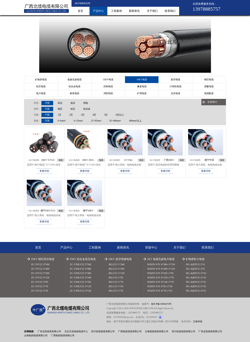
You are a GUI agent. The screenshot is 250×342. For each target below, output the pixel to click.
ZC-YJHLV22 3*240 (80, 277)
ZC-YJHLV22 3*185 (80, 282)
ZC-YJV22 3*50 (39, 290)
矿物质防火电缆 (195, 259)
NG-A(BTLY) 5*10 (196, 273)
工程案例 (116, 10)
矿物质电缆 (41, 79)
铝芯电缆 (41, 86)
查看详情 (44, 171)
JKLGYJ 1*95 (116, 277)
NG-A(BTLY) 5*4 (195, 264)
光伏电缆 (175, 93)
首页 (80, 10)
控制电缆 (108, 86)
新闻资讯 (134, 10)
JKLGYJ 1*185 (116, 268)
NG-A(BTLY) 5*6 (195, 268)
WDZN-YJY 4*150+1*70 (160, 277)
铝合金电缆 (74, 86)
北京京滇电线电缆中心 (76, 331)
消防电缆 (108, 93)
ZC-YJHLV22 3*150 (80, 286)
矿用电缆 (142, 93)
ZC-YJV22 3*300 (40, 273)
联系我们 (170, 10)
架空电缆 (175, 79)
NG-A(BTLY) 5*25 (196, 282)
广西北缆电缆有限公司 (46, 6)
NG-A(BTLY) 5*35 (196, 286)
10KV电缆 (142, 79)
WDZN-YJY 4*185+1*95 (160, 273)
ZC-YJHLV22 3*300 (80, 273)
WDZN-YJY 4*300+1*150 (161, 264)
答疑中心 (151, 247)
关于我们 (152, 10)
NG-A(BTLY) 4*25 (196, 290)
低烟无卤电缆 (74, 79)
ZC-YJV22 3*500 (40, 264)
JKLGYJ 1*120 (116, 273)
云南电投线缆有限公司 (156, 331)
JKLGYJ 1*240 (116, 264)
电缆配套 (209, 93)
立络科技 (197, 321)
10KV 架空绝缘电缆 (120, 259)
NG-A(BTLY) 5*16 (196, 277)
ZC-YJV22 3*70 (39, 286)
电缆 (61, 160)
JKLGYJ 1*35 (116, 290)
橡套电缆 (142, 86)
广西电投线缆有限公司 (130, 331)
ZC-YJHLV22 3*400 (80, 268)
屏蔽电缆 (209, 86)
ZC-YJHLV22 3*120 (80, 290)
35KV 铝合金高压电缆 (83, 259)
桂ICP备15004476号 (161, 304)
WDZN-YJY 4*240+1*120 (161, 268)
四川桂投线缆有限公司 (103, 331)
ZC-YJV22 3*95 (39, 282)
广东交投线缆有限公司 (49, 331)
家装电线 (74, 93)
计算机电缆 (175, 86)
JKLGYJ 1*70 (116, 282)
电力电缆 (41, 93)
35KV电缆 (108, 79)
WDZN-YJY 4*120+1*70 (160, 282)
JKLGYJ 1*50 (116, 286)
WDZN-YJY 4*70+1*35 (159, 290)
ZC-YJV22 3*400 (40, 268)
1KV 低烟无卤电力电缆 (160, 259)
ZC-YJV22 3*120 (40, 277)
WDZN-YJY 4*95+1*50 (159, 286)
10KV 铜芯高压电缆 (42, 259)
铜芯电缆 (209, 79)
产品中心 (98, 10)
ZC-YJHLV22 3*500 (80, 264)
